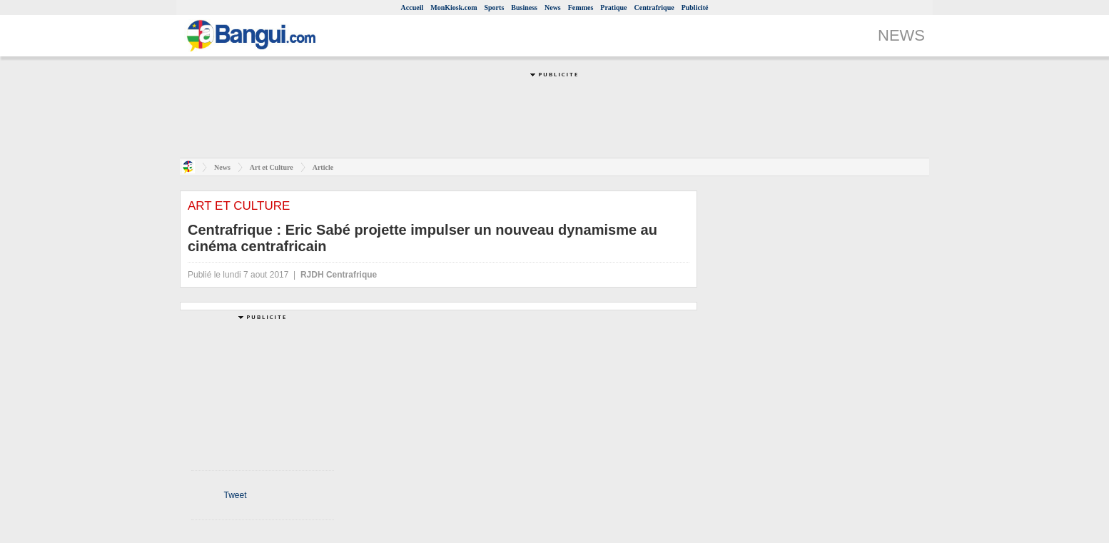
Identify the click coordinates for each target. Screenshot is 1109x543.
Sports (495, 7)
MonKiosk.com (453, 7)
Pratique (613, 7)
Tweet (234, 495)
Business (524, 7)
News (553, 7)
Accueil (412, 7)
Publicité (695, 7)
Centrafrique (654, 7)
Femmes (581, 7)
